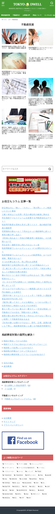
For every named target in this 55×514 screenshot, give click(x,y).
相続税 (42, 490)
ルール (20, 471)
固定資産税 (27, 483)
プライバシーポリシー (13, 425)
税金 (27, 494)
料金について (37, 15)
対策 (25, 486)
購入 (15, 498)
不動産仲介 (16, 15)
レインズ (30, 471)
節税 (45, 494)
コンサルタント (49, 15)
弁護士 (33, 486)
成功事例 (7, 366)
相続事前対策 (22, 490)
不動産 (39, 471)
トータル (41, 468)
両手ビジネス (31, 475)
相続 (12, 490)
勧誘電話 (34, 479)
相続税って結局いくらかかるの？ (18, 348)
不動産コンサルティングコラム (20, 399)
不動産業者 (19, 475)
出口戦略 (24, 479)
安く (43, 483)
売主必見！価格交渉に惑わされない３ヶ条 (20, 245)
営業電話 (7, 483)
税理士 (19, 494)
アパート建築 (22, 464)
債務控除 (14, 479)
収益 (42, 479)
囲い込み (17, 483)
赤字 (22, 498)
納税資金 (7, 498)
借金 (5, 479)
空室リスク (36, 494)
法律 (48, 486)
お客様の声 (26, 15)
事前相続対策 (5, 15)
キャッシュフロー (37, 464)
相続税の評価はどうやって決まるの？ (20, 351)
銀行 (29, 498)
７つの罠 (10, 389)
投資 (41, 486)
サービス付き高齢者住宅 (26, 468)
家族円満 (7, 486)
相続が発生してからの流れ (15, 341)
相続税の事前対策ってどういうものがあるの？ (24, 354)
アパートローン (9, 464)
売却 (36, 483)
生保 (5, 490)
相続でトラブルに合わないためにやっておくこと (25, 344)
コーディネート (9, 468)
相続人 (33, 490)
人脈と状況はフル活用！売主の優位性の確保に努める (25, 214)
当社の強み (8, 363)
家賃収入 (17, 486)
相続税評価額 (8, 494)
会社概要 (7, 418)
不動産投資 (7, 475)
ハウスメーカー (9, 471)
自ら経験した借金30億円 (17, 385)
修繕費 (49, 475)
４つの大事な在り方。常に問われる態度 (19, 262)
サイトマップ (9, 421)
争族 (41, 475)
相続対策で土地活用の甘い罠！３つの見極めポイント (25, 265)
